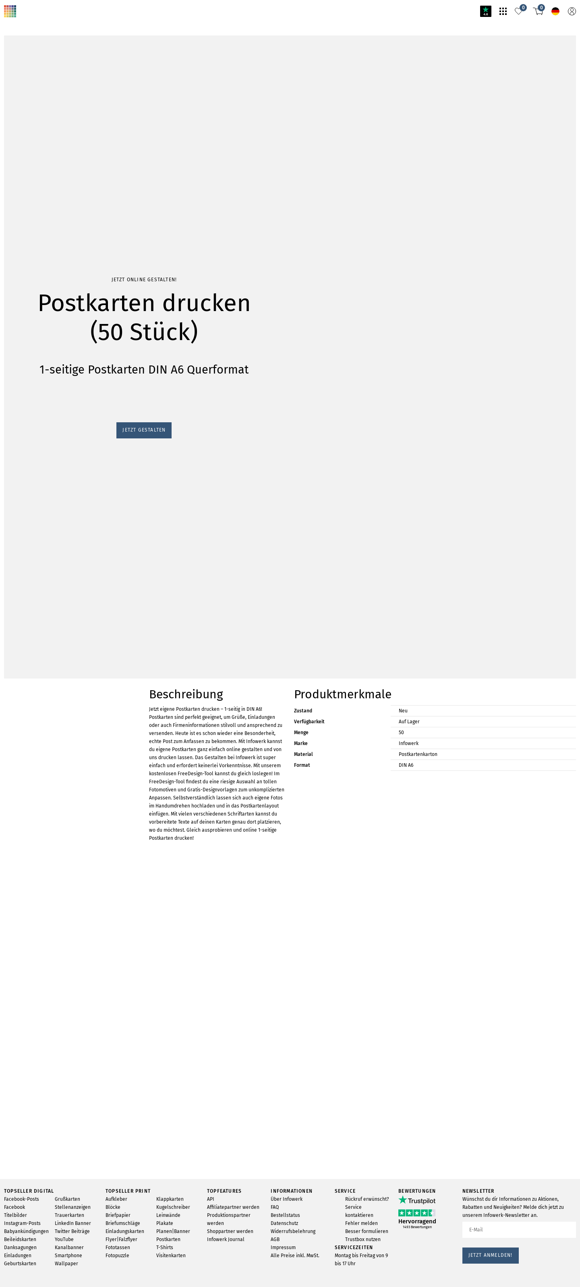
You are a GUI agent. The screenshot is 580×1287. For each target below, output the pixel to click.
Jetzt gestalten (23, 478)
